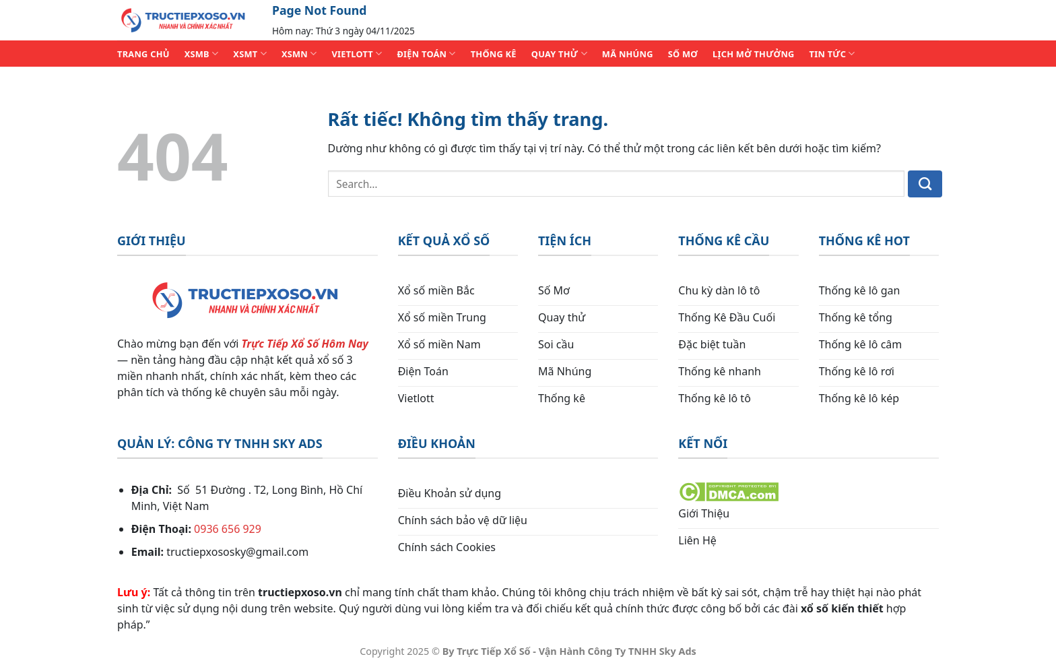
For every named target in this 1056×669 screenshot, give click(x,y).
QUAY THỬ (559, 53)
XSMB (202, 53)
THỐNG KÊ (494, 54)
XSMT (250, 53)
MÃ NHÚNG (627, 54)
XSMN (299, 53)
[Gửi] (925, 183)
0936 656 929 (227, 528)
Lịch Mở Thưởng (754, 54)
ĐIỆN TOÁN (426, 53)
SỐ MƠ (683, 54)
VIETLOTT (356, 53)
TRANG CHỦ (143, 54)
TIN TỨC (832, 53)
